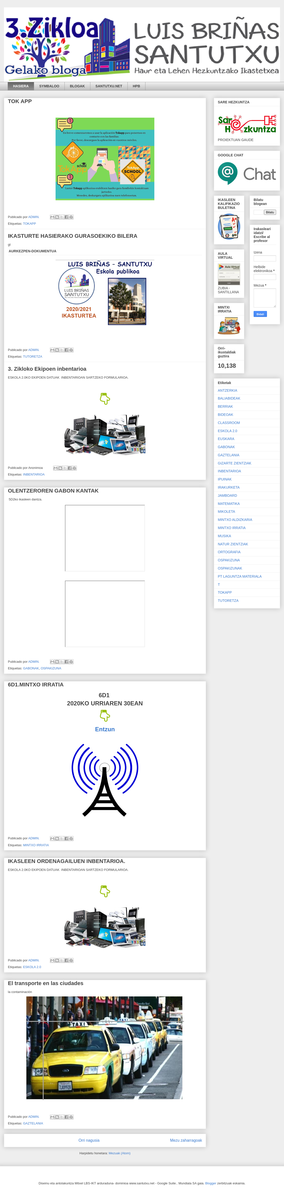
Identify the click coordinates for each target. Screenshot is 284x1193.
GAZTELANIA (33, 1123)
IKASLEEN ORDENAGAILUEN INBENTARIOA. (66, 861)
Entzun (105, 729)
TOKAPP (29, 223)
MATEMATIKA (229, 504)
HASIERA (21, 86)
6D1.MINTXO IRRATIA (36, 684)
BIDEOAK (225, 415)
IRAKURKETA (229, 487)
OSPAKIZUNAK (230, 568)
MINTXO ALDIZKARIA (235, 520)
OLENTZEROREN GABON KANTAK (53, 491)
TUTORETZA (32, 356)
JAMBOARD (227, 495)
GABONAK (31, 668)
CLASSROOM (229, 423)
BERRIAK (225, 406)
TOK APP (20, 101)
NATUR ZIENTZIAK (233, 544)
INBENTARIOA (33, 474)
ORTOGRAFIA (229, 552)
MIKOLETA (226, 512)
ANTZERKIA (227, 390)
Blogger (210, 1183)
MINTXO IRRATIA (36, 845)
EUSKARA (226, 439)
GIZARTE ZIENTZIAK (234, 463)
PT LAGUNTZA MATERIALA (240, 576)
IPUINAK (225, 479)
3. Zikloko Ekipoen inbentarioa (47, 369)
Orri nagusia (89, 1140)
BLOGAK (77, 86)
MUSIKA (224, 536)
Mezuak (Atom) (119, 1153)
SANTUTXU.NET (109, 86)
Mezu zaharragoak (186, 1140)
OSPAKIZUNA (51, 668)
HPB (136, 86)
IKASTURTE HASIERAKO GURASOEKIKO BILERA (72, 236)
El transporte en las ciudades (45, 983)
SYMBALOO (49, 86)
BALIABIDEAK (229, 398)
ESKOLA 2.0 (32, 967)
